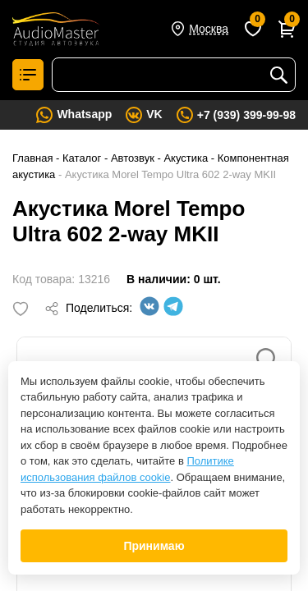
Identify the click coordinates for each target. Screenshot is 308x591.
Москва (208, 28)
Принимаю (153, 545)
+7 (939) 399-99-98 (246, 114)
